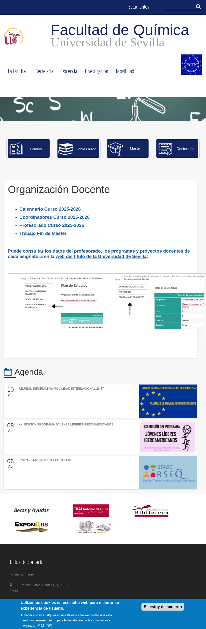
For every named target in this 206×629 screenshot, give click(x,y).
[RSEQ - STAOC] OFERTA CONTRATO (45, 460)
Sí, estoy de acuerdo (163, 607)
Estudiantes (138, 6)
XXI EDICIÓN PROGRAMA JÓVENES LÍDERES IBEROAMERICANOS (66, 424)
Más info (44, 625)
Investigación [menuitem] (94, 72)
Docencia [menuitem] (67, 72)
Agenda (28, 371)
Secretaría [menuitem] (42, 72)
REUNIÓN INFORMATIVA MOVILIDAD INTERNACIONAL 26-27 (61, 388)
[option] (103, 109)
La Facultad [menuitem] (16, 72)
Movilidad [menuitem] (123, 72)
